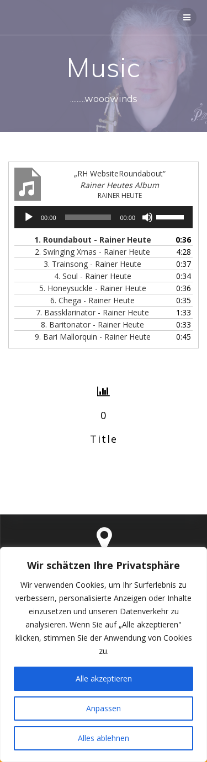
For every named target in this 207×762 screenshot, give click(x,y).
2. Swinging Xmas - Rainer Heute (92, 251)
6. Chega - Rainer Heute (92, 300)
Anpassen (103, 708)
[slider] (88, 217)
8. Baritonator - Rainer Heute (92, 324)
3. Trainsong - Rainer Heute (92, 264)
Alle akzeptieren (104, 678)
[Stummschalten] (147, 217)
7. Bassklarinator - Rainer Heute (92, 312)
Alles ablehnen (103, 738)
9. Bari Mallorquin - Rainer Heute (93, 336)
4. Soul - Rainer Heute (92, 276)
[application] (103, 217)
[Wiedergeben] (28, 217)
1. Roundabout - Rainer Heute (92, 239)
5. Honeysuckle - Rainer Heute (92, 288)
